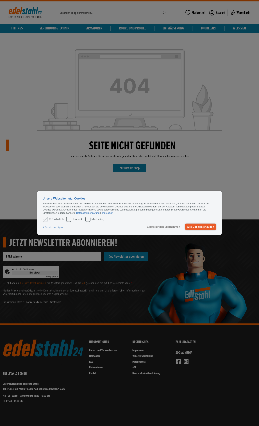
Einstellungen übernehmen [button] (163, 226)
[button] (54, 227)
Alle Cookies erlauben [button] (200, 226)
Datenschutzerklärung (88, 213)
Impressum (107, 213)
